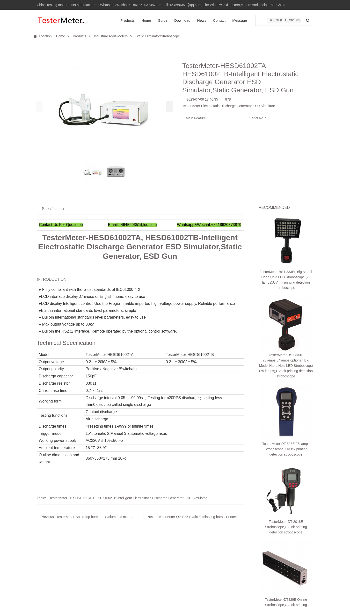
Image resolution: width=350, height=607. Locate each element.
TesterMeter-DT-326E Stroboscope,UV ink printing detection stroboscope (286, 387)
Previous (89, 517)
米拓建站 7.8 (288, 586)
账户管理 (42, 556)
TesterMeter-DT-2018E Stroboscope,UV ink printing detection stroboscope (286, 330)
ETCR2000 (274, 20)
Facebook (153, 563)
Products (126, 20)
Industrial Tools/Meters (111, 36)
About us (117, 547)
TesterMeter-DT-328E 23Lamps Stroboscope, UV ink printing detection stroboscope (285, 301)
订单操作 (42, 570)
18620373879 (285, 548)
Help (40, 547)
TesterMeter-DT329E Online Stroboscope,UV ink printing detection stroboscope (286, 359)
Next (195, 517)
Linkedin (152, 556)
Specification (53, 209)
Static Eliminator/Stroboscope (157, 36)
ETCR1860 (292, 20)
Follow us (154, 547)
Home (145, 20)
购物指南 (42, 563)
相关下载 (79, 570)
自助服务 (79, 563)
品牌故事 (116, 556)
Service (79, 547)
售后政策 (79, 556)
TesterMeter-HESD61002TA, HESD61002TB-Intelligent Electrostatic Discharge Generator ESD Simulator (128, 498)
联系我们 (116, 563)
